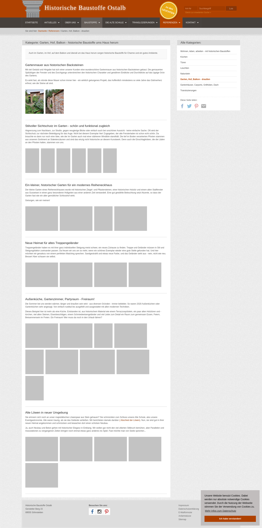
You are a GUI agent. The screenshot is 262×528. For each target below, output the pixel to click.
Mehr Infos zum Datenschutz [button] (220, 510)
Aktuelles (50, 22)
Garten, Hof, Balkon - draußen (195, 79)
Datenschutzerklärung (188, 509)
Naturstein (185, 73)
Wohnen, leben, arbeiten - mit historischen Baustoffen (205, 51)
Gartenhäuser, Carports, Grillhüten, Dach (199, 85)
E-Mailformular (185, 512)
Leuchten (184, 68)
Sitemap (182, 519)
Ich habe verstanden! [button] (230, 518)
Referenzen (170, 22)
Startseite (31, 22)
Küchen (184, 57)
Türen (183, 62)
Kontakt (191, 22)
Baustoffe (90, 22)
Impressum (183, 505)
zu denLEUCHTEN (168, 10)
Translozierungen (143, 22)
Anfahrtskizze (184, 516)
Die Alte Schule (115, 22)
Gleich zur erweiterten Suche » (198, 12)
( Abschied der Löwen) (129, 420)
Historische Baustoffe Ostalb (85, 7)
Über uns (70, 22)
